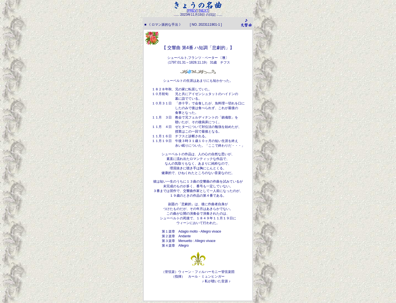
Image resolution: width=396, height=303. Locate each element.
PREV (192, 10)
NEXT (203, 10)
